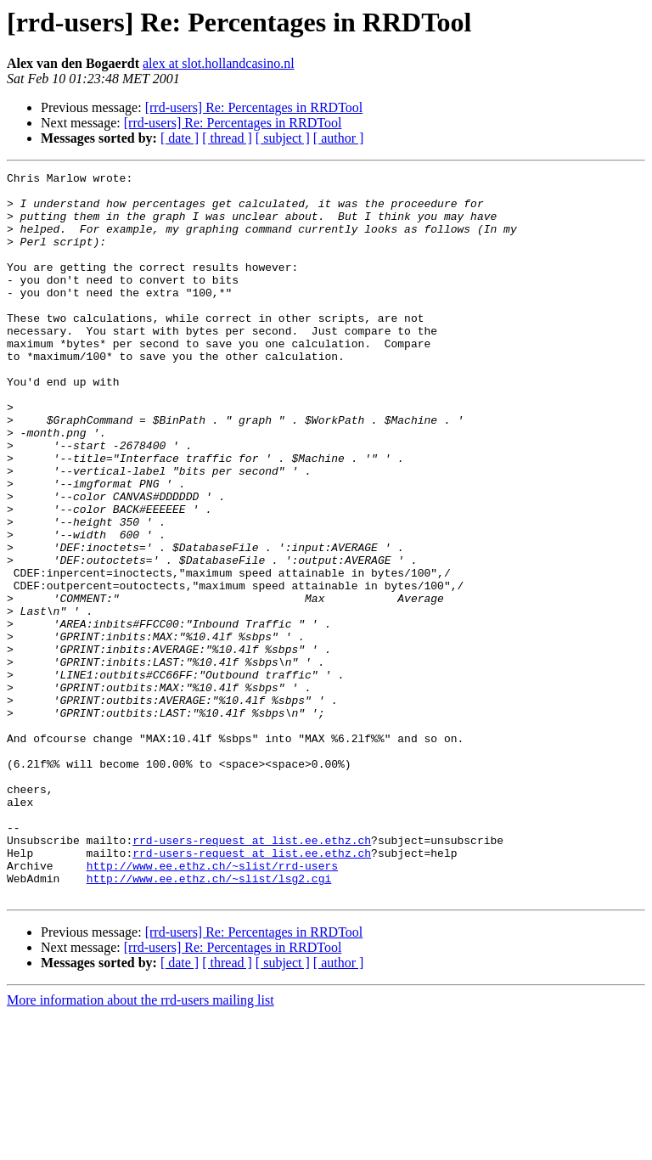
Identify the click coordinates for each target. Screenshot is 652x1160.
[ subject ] (283, 138)
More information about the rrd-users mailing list (140, 1145)
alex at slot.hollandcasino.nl (219, 63)
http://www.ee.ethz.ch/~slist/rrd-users (212, 1005)
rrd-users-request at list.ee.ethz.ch (251, 975)
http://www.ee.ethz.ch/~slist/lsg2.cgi (209, 1020)
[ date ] (179, 138)
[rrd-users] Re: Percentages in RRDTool (254, 107)
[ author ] (338, 138)
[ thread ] (227, 138)
